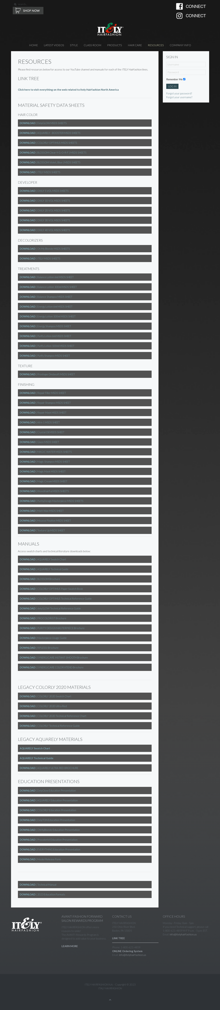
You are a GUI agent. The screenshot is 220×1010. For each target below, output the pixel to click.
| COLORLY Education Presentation (48, 810)
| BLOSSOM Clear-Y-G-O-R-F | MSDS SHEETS (53, 152)
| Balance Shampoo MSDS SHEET (46, 296)
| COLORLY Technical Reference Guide (50, 725)
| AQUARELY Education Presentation (49, 800)
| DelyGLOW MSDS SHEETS (43, 123)
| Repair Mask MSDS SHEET (43, 412)
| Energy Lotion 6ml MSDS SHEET (46, 306)
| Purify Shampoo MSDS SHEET (45, 355)
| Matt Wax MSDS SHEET (42, 510)
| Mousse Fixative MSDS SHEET (45, 520)
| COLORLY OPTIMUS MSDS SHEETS (48, 142)
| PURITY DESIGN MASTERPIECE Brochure (52, 628)
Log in (172, 86)
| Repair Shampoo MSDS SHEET (45, 402)
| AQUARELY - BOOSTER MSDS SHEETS (50, 132)
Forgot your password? (179, 93)
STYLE (74, 45)
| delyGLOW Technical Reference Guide (50, 608)
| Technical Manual (38, 884)
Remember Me (174, 79)
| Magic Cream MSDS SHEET (43, 481)
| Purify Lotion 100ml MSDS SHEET (47, 345)
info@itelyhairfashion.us (132, 954)
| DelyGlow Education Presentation (48, 790)
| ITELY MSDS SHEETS (40, 172)
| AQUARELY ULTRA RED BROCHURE (49, 767)
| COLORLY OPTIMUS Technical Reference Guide (56, 598)
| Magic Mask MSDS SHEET (43, 471)
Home (33, 45)
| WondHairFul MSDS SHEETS (44, 491)
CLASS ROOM (92, 45)
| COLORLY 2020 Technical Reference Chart (53, 715)
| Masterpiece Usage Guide (43, 637)
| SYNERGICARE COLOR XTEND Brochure (52, 667)
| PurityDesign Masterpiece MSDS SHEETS (51, 500)
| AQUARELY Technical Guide (44, 569)
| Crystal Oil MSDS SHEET (42, 432)
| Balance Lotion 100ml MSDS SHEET (48, 286)
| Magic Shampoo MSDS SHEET (45, 461)
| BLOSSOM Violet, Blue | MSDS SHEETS (50, 162)
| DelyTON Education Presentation (47, 820)
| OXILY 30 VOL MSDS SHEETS (45, 220)
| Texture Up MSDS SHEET (42, 530)
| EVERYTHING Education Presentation (50, 849)
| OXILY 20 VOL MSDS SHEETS (45, 210)
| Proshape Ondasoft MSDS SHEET (47, 374)
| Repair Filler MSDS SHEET (43, 392)
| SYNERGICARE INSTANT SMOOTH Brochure (54, 657)
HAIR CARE (135, 45)
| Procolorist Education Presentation (49, 839)
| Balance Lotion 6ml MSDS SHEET (47, 277)
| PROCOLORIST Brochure (43, 618)
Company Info (180, 45)
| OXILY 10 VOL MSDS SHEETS (45, 200)
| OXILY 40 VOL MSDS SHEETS (45, 230)
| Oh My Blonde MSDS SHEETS (45, 248)
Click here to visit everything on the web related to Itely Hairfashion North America (68, 89)
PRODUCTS (114, 45)
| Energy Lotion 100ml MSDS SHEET (48, 316)
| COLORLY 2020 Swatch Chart (45, 696)
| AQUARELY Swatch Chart (43, 559)
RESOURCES (156, 45)
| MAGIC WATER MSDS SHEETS (46, 451)
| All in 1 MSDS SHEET (40, 422)
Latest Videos (54, 45)
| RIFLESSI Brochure (39, 647)
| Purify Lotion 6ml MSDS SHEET (45, 336)
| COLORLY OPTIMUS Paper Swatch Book (51, 588)
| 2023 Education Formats (42, 894)
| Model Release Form (40, 859)
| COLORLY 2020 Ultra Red (43, 706)
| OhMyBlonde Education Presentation (50, 829)
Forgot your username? (179, 97)
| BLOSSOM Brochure (40, 578)
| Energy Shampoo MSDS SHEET (45, 326)
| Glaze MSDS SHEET (39, 441)
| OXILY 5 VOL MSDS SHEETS (44, 190)
